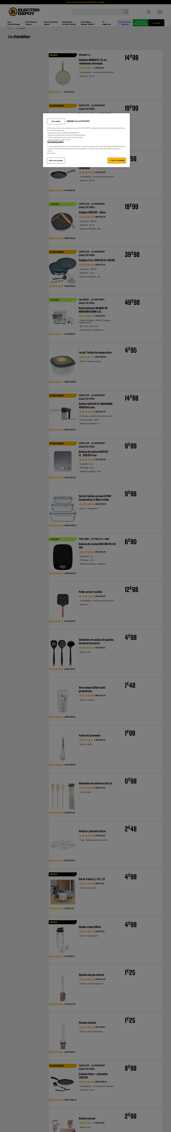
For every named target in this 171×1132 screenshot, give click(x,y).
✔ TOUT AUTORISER (116, 160)
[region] (86, 140)
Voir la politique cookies (55, 142)
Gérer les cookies (56, 160)
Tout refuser (56, 121)
